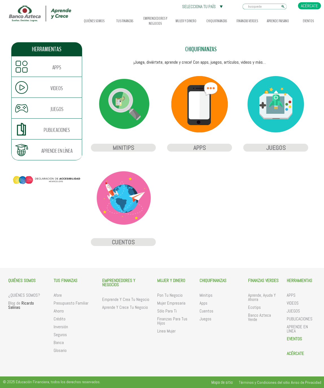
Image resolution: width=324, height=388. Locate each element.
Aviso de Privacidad (306, 382)
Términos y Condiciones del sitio (264, 382)
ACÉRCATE (309, 6)
